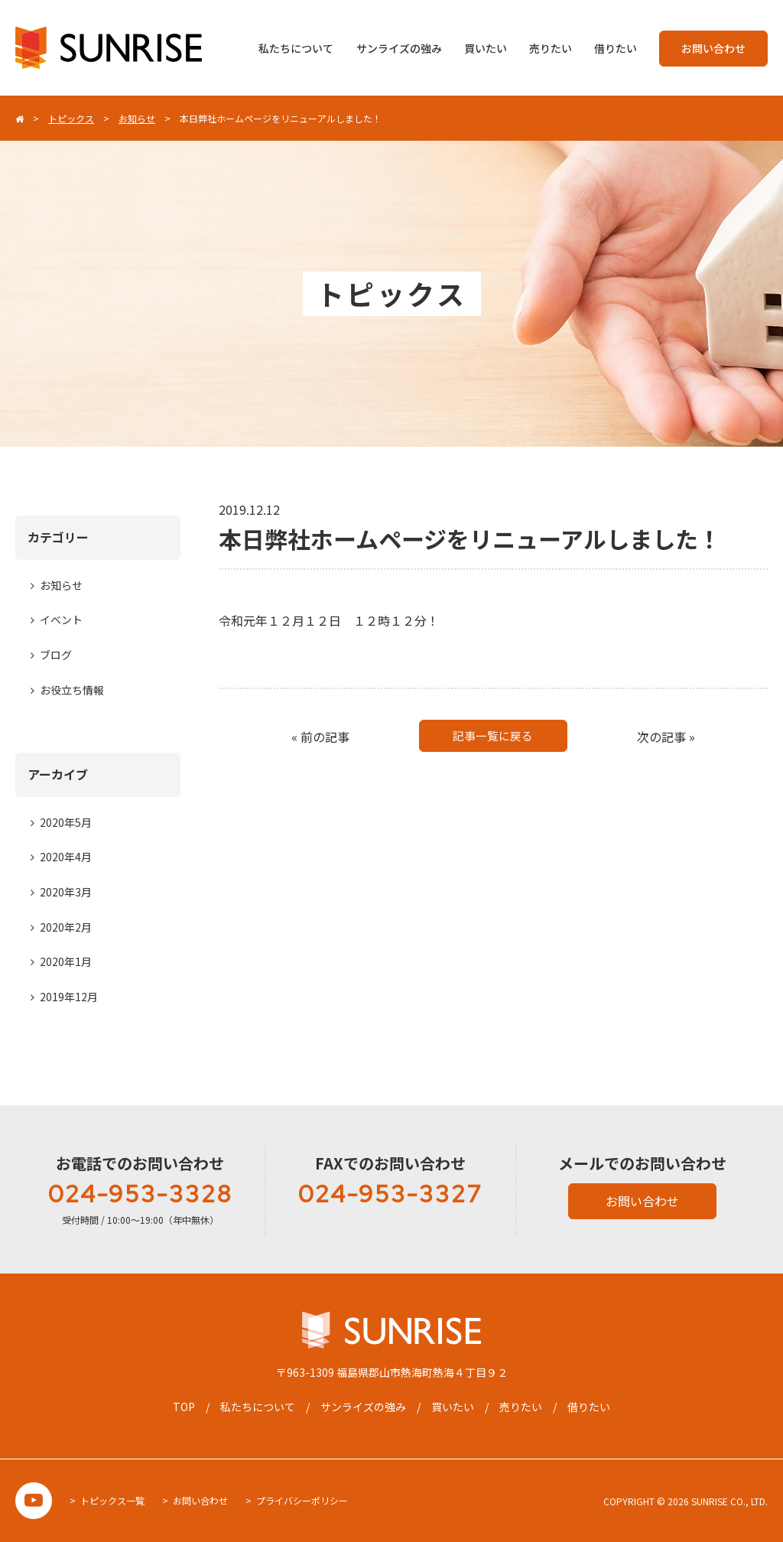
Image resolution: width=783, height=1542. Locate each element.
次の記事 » (666, 736)
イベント (61, 619)
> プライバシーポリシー (296, 1500)
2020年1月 (66, 961)
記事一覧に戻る (493, 736)
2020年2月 (66, 927)
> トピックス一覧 (107, 1500)
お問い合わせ (713, 48)
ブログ (56, 654)
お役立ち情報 (72, 690)
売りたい (550, 48)
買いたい (485, 48)
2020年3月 (66, 891)
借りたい (615, 48)
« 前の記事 (320, 736)
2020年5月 (66, 822)
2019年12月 (69, 996)
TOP (184, 1406)
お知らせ (61, 585)
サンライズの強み (399, 48)
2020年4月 (66, 856)
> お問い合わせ (195, 1500)
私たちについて (295, 48)
